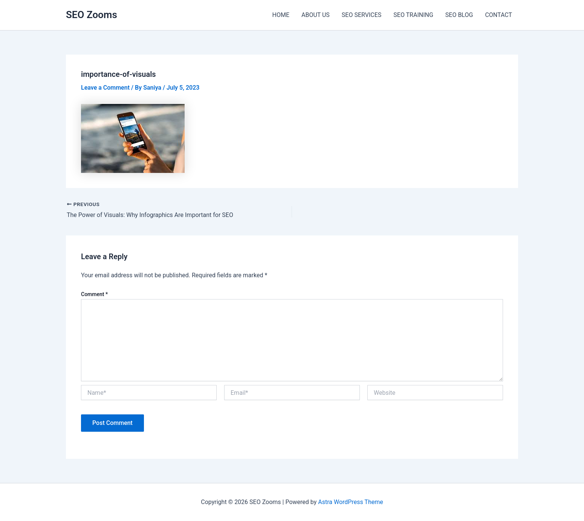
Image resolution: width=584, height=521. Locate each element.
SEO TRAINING (413, 14)
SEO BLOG (459, 14)
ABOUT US (315, 14)
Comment (94, 294)
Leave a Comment (105, 87)
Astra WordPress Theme (350, 502)
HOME (280, 14)
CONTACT (498, 14)
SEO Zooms (91, 14)
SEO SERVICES (361, 14)
